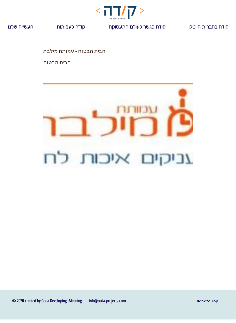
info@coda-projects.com (107, 300)
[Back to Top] (207, 301)
